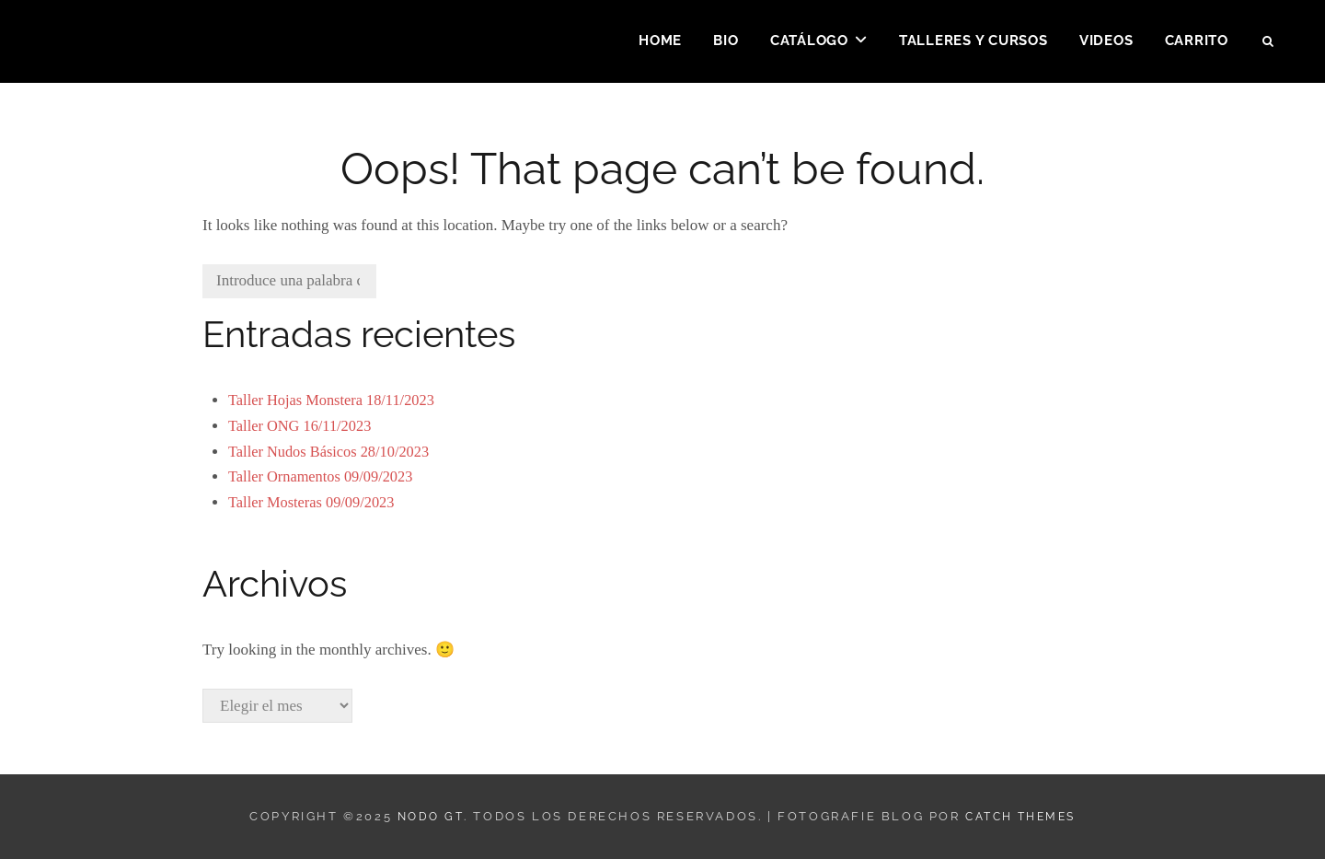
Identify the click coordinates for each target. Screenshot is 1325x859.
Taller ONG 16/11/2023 (302, 426)
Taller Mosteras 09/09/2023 (314, 502)
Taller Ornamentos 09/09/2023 (324, 476)
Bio (725, 42)
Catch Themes (1022, 816)
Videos (1106, 42)
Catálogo (809, 42)
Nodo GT (425, 816)
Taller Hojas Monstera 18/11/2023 (335, 400)
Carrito (1196, 42)
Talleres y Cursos (973, 42)
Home (660, 42)
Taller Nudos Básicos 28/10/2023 (332, 451)
